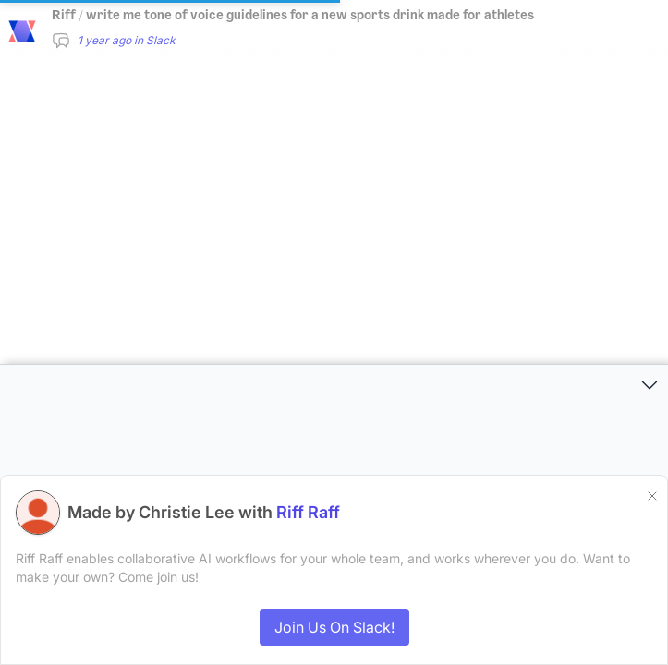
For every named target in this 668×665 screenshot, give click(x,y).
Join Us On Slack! (334, 627)
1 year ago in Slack (127, 40)
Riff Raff (308, 512)
